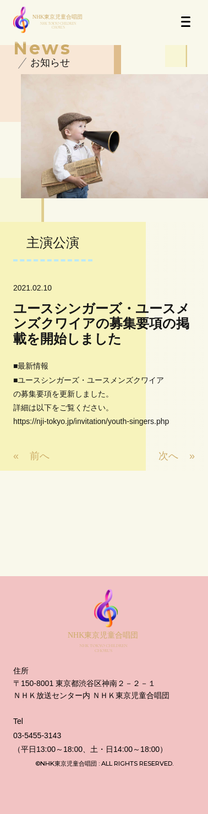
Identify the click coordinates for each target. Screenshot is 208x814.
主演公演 (52, 242)
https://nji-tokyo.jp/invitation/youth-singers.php (91, 421)
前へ (40, 455)
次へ (168, 455)
